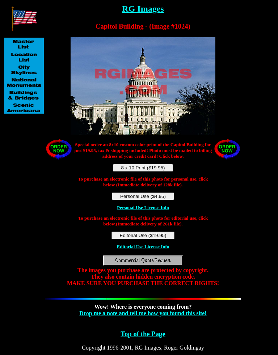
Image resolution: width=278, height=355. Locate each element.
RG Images (143, 8)
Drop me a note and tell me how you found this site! (142, 313)
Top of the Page (143, 334)
